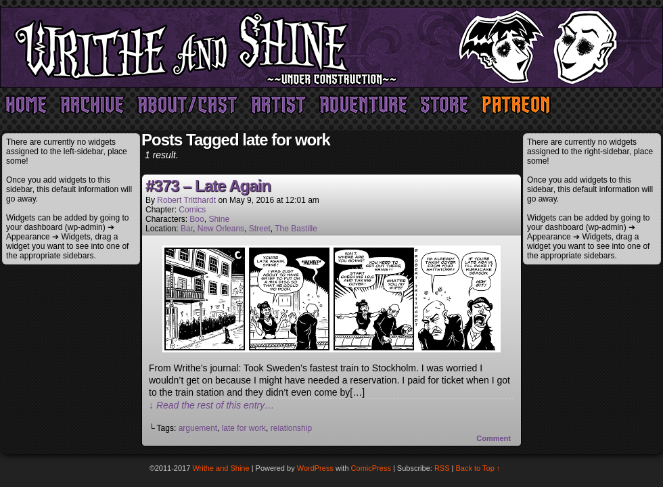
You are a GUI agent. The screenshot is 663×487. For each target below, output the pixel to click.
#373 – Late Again (208, 186)
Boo (196, 219)
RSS (442, 468)
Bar (187, 228)
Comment (493, 438)
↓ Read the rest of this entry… (211, 405)
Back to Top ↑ (478, 468)
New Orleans (221, 228)
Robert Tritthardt (186, 200)
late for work (244, 428)
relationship (291, 428)
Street (260, 228)
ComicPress (371, 468)
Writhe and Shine (331, 47)
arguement (198, 428)
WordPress (315, 468)
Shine (218, 219)
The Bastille (296, 228)
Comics (192, 209)
